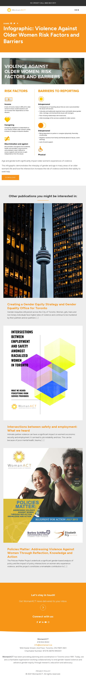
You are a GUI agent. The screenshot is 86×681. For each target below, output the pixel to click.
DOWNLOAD (10, 177)
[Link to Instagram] (48, 622)
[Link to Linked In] (42, 622)
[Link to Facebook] (37, 622)
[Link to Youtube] (46, 622)
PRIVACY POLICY (43, 671)
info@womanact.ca (43, 645)
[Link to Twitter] (40, 622)
